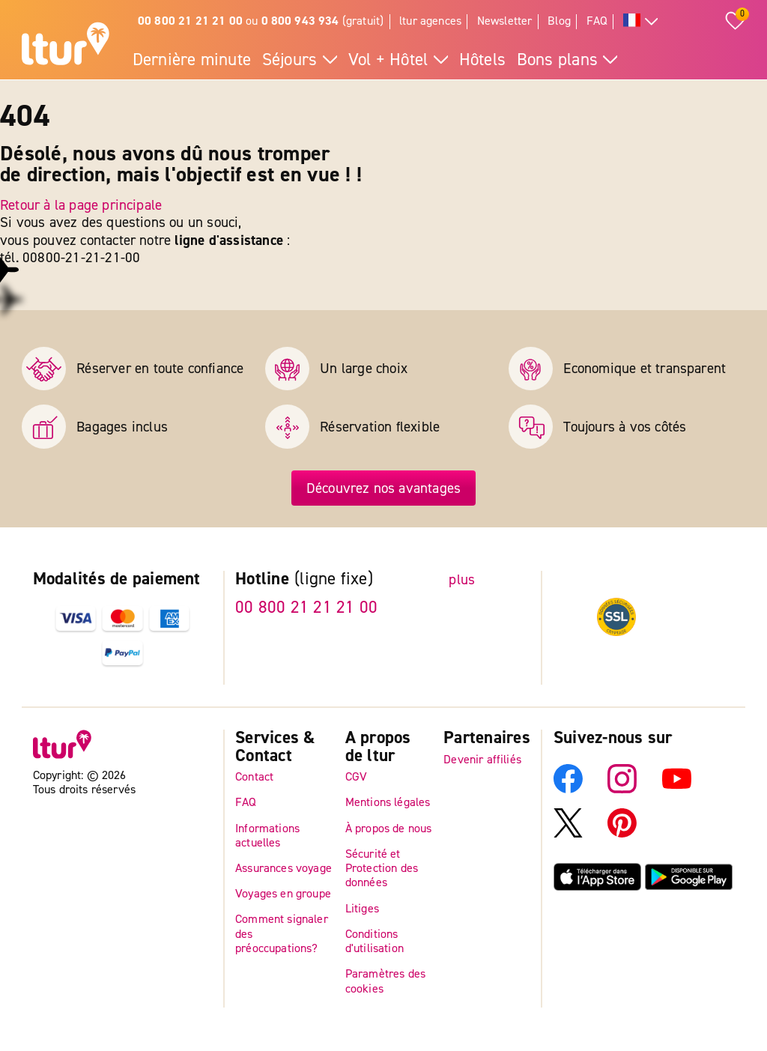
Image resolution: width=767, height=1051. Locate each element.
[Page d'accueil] (65, 46)
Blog (559, 20)
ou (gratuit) (261, 20)
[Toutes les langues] (640, 22)
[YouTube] (676, 788)
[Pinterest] (622, 833)
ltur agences (430, 20)
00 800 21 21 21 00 (306, 607)
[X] (568, 833)
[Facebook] (568, 788)
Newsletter (505, 20)
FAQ (597, 20)
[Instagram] (622, 788)
